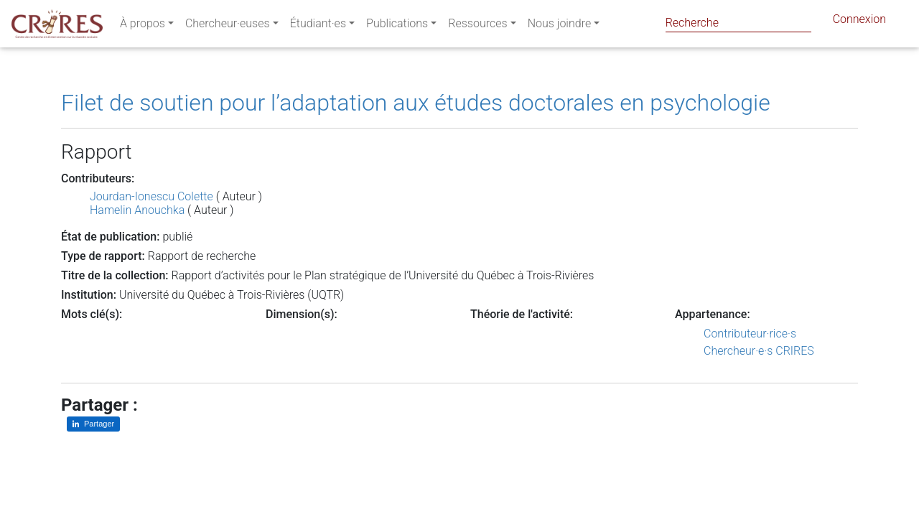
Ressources (477, 26)
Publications (397, 26)
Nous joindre (560, 26)
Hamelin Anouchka (137, 210)
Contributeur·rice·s (750, 333)
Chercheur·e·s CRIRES (759, 351)
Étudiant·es (318, 26)
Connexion (859, 22)
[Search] (738, 22)
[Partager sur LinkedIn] (93, 424)
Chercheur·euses (227, 26)
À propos (142, 26)
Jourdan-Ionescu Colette (151, 196)
